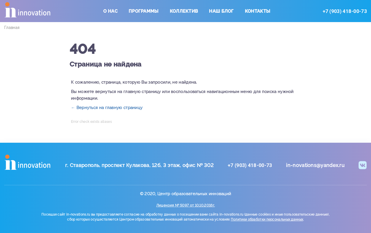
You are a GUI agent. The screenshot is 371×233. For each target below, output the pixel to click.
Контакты (257, 11)
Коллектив (184, 11)
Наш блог (221, 11)
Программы (144, 11)
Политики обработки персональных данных (267, 219)
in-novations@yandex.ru (315, 165)
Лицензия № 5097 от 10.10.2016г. (185, 205)
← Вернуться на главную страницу (106, 107)
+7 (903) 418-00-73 (345, 11)
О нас (110, 11)
